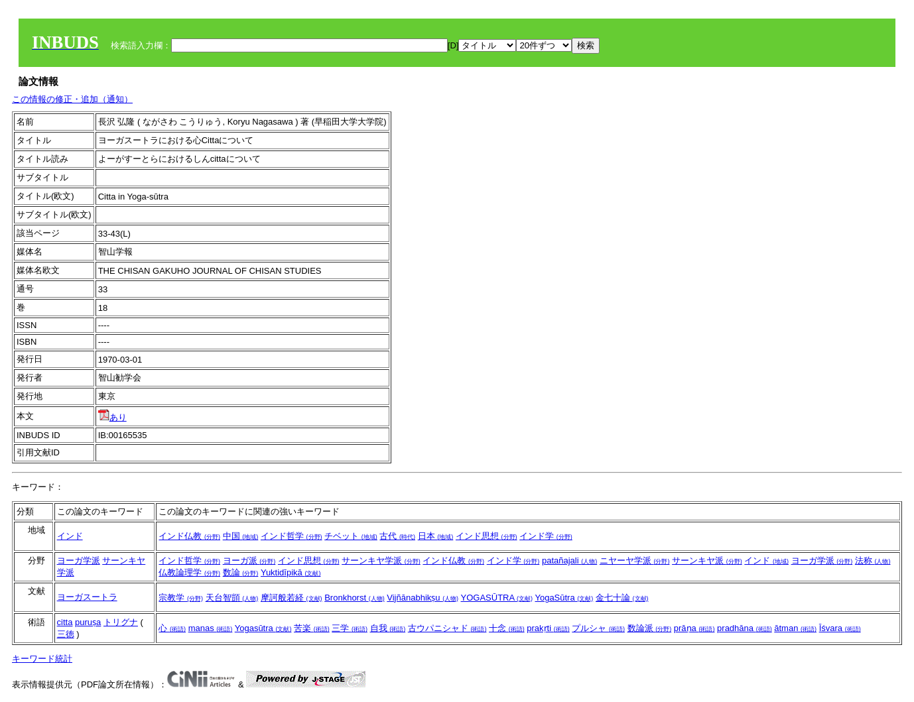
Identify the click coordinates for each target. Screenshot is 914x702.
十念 (507, 628)
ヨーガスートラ (87, 597)
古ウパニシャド (447, 628)
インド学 (545, 536)
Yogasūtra (263, 628)
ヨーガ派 (249, 560)
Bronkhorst (354, 598)
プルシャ (598, 628)
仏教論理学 (189, 572)
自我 (388, 628)
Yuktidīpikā (291, 572)
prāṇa (694, 628)
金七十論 (622, 598)
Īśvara (840, 628)
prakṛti (548, 628)
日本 (436, 536)
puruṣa (88, 622)
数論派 (649, 628)
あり (112, 417)
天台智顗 (232, 598)
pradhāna (744, 628)
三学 (349, 628)
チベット (350, 536)
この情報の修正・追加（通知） (72, 99)
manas (210, 628)
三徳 (65, 634)
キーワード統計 (42, 659)
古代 (397, 536)
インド (70, 536)
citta (65, 622)
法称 (873, 560)
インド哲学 (291, 536)
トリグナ (120, 622)
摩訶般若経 (291, 598)
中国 (241, 536)
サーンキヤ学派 (381, 560)
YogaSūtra (564, 598)
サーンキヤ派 (707, 560)
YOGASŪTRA (497, 598)
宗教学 (181, 598)
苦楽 (312, 628)
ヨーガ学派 (78, 560)
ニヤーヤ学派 (635, 560)
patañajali (569, 560)
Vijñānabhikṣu (422, 598)
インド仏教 (189, 536)
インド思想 (486, 536)
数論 (241, 572)
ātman (795, 628)
